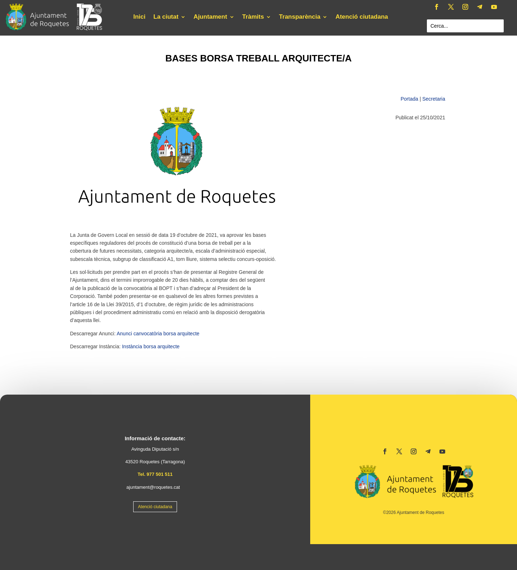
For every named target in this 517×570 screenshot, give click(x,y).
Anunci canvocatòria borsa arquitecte (158, 333)
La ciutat (165, 17)
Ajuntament (210, 17)
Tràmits (253, 17)
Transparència (299, 17)
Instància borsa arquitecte (151, 346)
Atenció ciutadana (361, 17)
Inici (139, 17)
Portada (409, 99)
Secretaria (433, 99)
